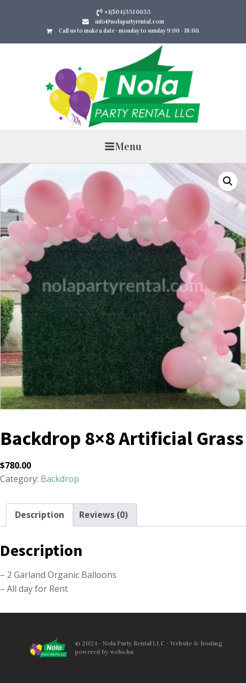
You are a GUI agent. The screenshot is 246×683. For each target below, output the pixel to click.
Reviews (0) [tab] (103, 515)
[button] (227, 181)
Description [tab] (39, 515)
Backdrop (60, 479)
